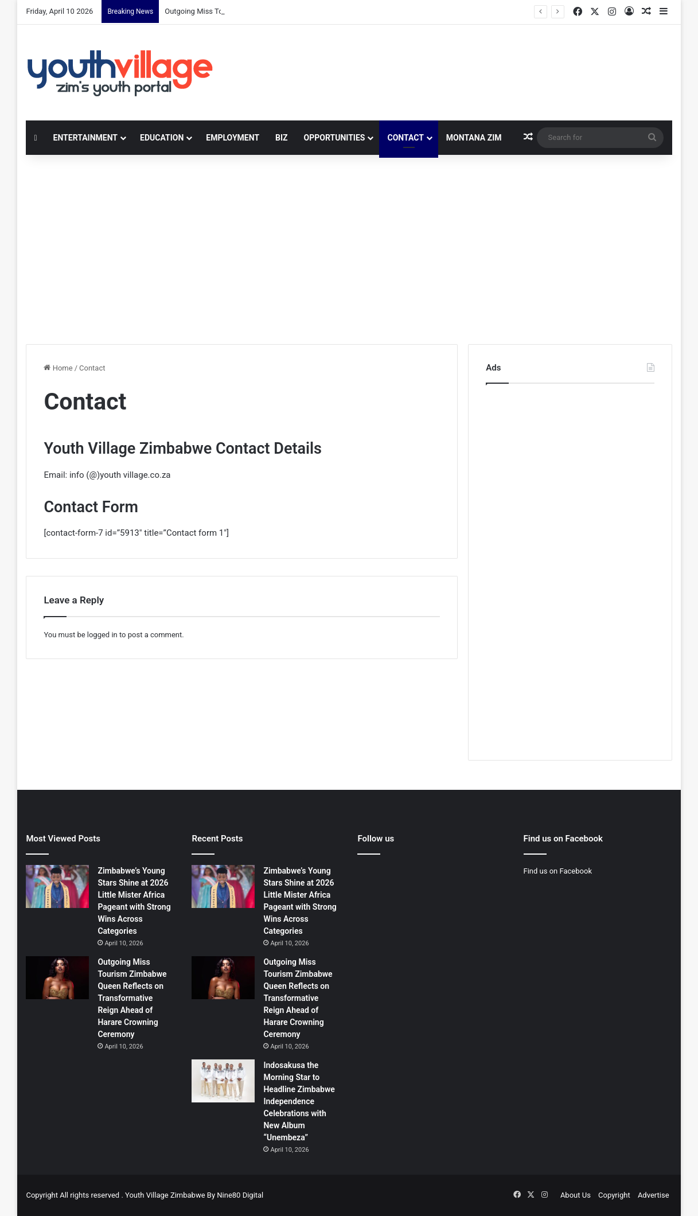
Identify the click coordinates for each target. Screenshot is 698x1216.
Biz (281, 137)
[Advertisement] (348, 246)
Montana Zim (474, 137)
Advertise (653, 1195)
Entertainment (85, 137)
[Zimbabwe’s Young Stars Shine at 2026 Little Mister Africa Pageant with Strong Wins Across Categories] (57, 886)
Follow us (375, 838)
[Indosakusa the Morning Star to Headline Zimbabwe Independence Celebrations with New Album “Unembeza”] (223, 1080)
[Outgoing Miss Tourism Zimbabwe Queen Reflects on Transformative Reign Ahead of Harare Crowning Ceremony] (57, 977)
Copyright (614, 1195)
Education (162, 137)
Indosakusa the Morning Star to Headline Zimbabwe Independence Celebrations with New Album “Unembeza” (298, 1101)
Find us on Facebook (558, 871)
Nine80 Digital (240, 1195)
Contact (405, 137)
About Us (575, 1195)
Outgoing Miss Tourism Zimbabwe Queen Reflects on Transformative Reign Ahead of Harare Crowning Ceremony (132, 998)
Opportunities (334, 137)
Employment (232, 137)
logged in (102, 634)
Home (58, 368)
